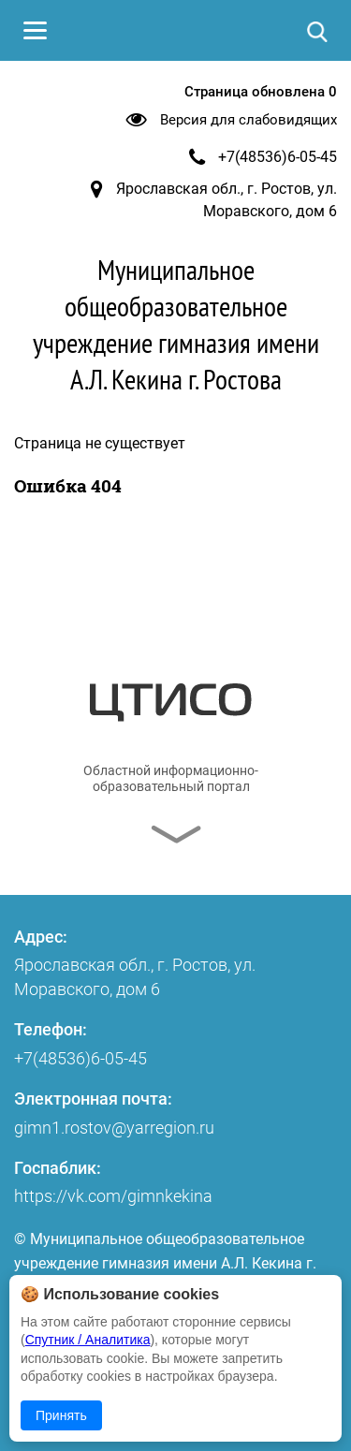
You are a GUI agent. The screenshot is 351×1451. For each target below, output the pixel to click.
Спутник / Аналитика (88, 1339)
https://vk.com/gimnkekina (113, 1196)
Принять (61, 1415)
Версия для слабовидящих (248, 119)
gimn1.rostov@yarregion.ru (114, 1127)
